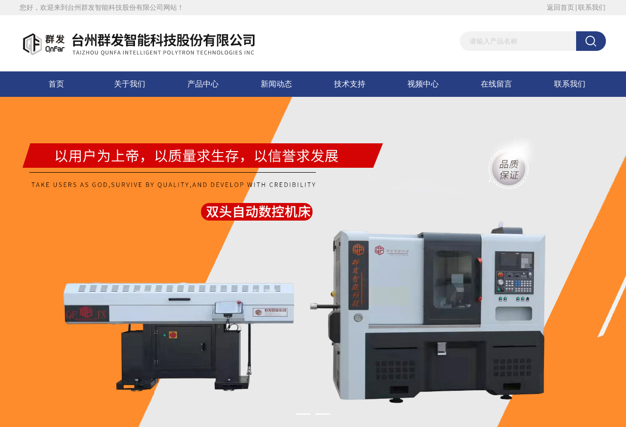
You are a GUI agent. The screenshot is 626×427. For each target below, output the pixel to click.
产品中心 (203, 84)
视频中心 (423, 84)
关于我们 (129, 84)
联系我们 (591, 7)
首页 (56, 84)
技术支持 (349, 84)
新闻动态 (276, 84)
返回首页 (560, 7)
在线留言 (496, 84)
